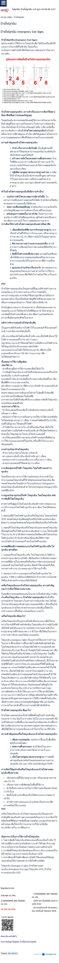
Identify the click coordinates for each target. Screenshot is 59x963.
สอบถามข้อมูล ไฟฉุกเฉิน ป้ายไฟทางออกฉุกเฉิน (19, 941)
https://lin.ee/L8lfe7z (9, 936)
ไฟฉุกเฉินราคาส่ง (7, 888)
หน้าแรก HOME (6, 17)
